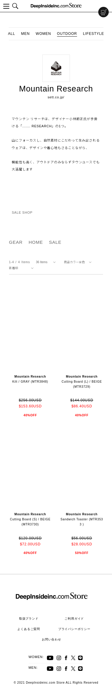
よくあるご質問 (28, 629)
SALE (55, 242)
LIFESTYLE (93, 34)
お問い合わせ (51, 639)
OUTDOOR (67, 34)
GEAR (16, 242)
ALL (11, 34)
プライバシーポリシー (74, 629)
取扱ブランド (29, 618)
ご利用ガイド (74, 618)
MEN (25, 34)
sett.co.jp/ (56, 97)
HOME (36, 242)
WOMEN (43, 34)
